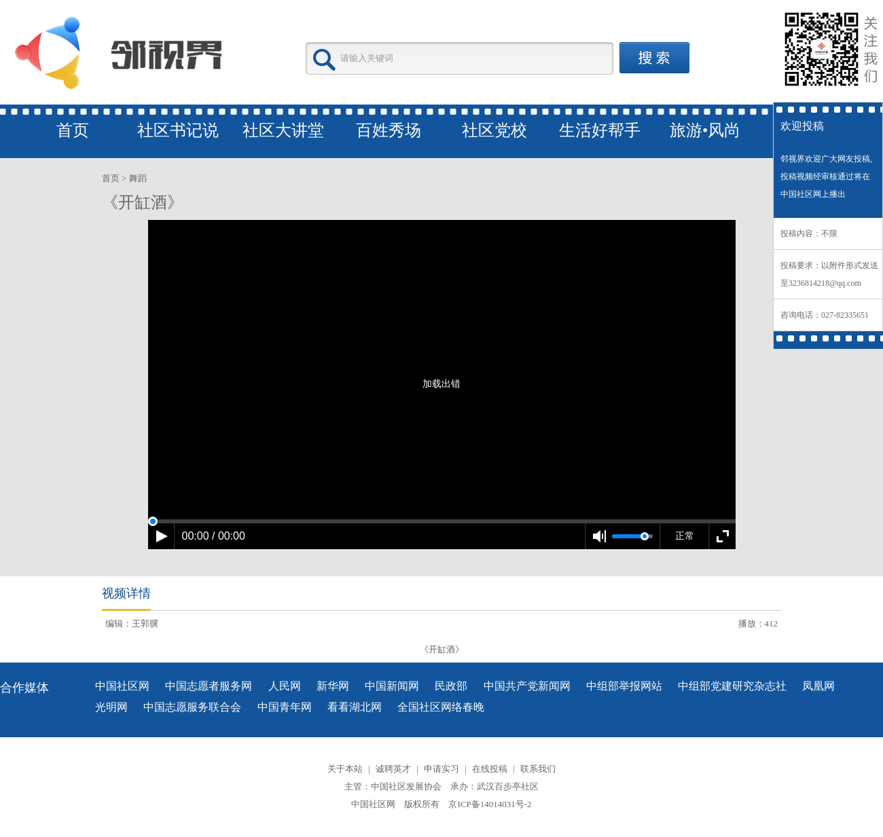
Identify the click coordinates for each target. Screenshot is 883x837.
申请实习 (441, 769)
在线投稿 (489, 769)
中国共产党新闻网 (527, 686)
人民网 (284, 686)
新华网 (333, 686)
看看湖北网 (354, 707)
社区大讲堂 (283, 130)
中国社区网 (122, 686)
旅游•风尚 (705, 130)
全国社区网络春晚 (440, 707)
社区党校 (494, 130)
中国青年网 (284, 707)
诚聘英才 (393, 769)
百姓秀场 (388, 130)
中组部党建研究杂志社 (732, 686)
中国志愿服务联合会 (192, 707)
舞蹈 (138, 178)
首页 (72, 130)
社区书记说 (178, 130)
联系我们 (538, 769)
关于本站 (345, 769)
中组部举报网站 (624, 686)
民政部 (451, 686)
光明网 (111, 707)
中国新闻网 (392, 686)
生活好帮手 (600, 130)
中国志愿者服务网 (208, 686)
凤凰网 (818, 686)
